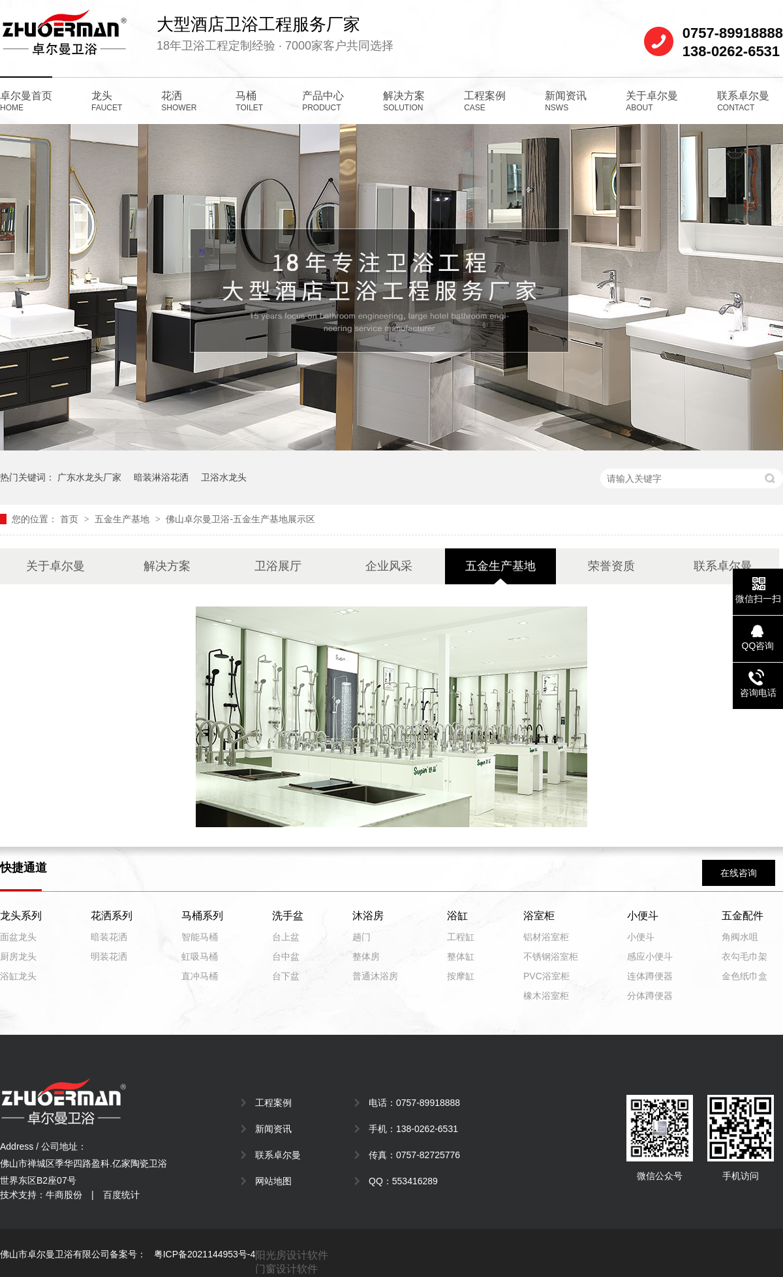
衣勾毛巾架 (744, 956)
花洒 (178, 101)
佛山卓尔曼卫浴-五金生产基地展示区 (240, 519)
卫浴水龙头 (224, 477)
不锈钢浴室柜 (550, 956)
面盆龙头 (18, 937)
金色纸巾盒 (744, 976)
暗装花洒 (109, 937)
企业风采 (388, 566)
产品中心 (323, 101)
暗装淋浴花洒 (161, 477)
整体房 (366, 956)
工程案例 (485, 101)
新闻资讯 (566, 101)
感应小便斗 (650, 956)
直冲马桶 (199, 976)
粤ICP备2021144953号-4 (205, 1254)
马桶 (249, 101)
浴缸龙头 (18, 976)
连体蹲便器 (650, 976)
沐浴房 (368, 915)
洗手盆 (287, 915)
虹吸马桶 (199, 956)
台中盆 (285, 956)
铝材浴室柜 (546, 937)
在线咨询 (738, 873)
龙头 (106, 101)
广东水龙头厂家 (89, 477)
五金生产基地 (123, 519)
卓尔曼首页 (26, 101)
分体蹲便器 (650, 995)
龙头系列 (21, 915)
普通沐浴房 (375, 976)
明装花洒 (109, 956)
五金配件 (742, 915)
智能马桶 (199, 937)
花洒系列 (111, 915)
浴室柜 (539, 915)
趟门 (361, 937)
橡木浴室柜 (546, 995)
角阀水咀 (740, 937)
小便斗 (642, 915)
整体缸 (460, 956)
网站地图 (273, 1181)
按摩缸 (460, 976)
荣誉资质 (611, 566)
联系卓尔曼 (743, 101)
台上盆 (285, 937)
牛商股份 (64, 1195)
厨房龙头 (18, 956)
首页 (70, 519)
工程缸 (460, 937)
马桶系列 (202, 915)
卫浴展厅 (277, 566)
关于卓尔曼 (652, 101)
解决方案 (404, 101)
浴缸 (457, 915)
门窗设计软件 (286, 1268)
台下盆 (285, 976)
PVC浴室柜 (546, 976)
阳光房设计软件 (291, 1255)
